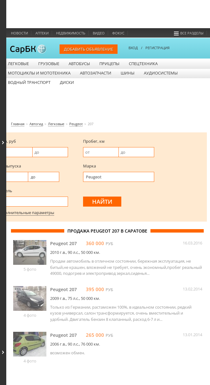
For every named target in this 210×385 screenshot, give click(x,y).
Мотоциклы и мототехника (39, 73)
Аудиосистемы (161, 73)
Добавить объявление (88, 49)
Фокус (118, 33)
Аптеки (42, 33)
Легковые (18, 63)
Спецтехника (143, 63)
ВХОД (133, 47)
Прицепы (109, 63)
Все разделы (188, 33)
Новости (19, 33)
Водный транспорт (29, 82)
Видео (99, 33)
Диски (67, 82)
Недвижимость (70, 33)
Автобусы (79, 63)
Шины (127, 73)
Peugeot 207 (63, 243)
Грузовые (48, 63)
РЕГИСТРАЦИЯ (157, 47)
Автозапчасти (95, 73)
